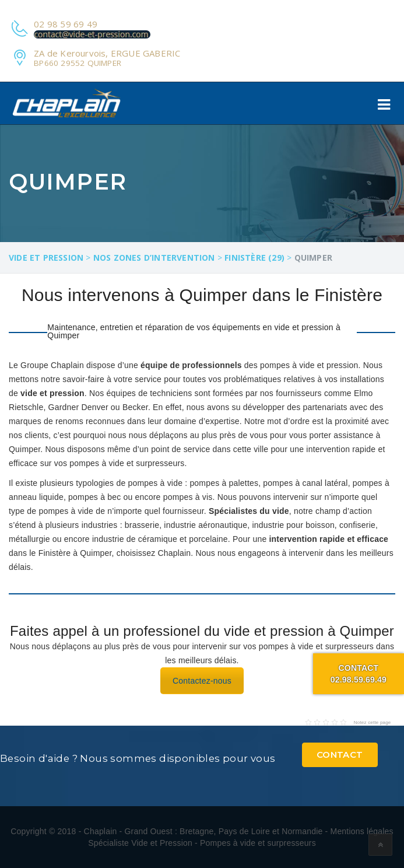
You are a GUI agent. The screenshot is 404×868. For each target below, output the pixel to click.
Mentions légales (362, 831)
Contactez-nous (202, 680)
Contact (340, 754)
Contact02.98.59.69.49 (359, 673)
